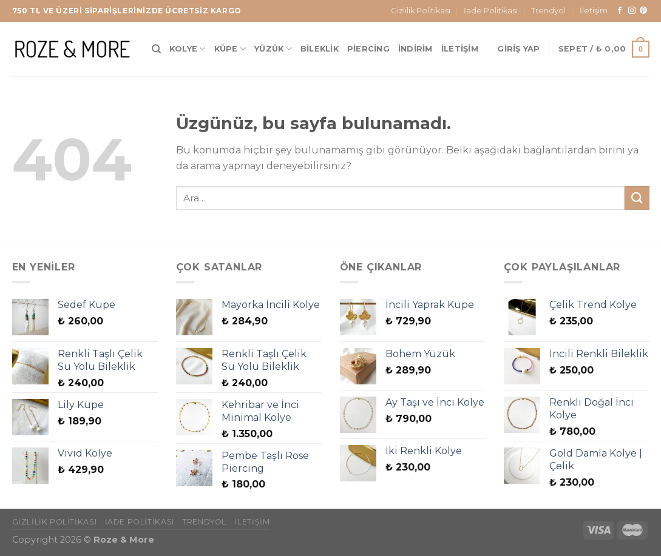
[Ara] (156, 49)
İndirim (415, 48)
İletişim (594, 10)
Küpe (230, 49)
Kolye (187, 49)
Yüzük (273, 49)
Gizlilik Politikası (420, 10)
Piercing (368, 48)
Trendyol (548, 10)
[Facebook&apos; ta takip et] (619, 11)
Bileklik (319, 48)
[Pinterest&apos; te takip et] (643, 11)
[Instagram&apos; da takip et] (632, 11)
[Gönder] (637, 198)
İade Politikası (491, 10)
